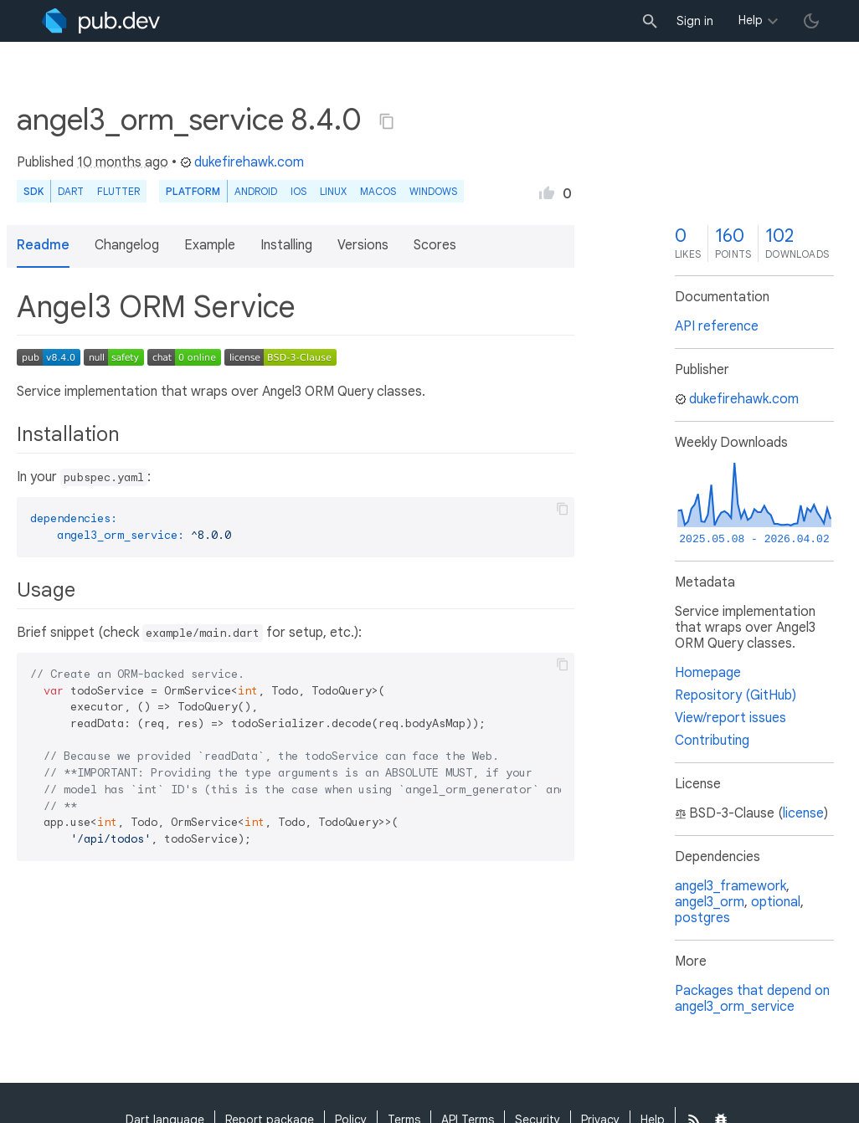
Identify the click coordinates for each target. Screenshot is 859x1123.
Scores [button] (435, 245)
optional (775, 902)
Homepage (708, 672)
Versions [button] (362, 245)
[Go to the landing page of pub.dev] (101, 20)
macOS (378, 191)
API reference (717, 326)
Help (750, 20)
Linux (333, 191)
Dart (71, 191)
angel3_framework (730, 886)
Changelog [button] (127, 245)
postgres (702, 918)
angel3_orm (709, 902)
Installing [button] (286, 245)
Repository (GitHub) (735, 695)
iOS (298, 191)
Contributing (712, 740)
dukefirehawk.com (242, 162)
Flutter (118, 191)
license (803, 813)
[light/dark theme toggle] (811, 21)
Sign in (694, 20)
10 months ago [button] (122, 162)
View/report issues (730, 718)
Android (255, 191)
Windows (433, 191)
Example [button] (209, 245)
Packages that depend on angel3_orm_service (752, 998)
